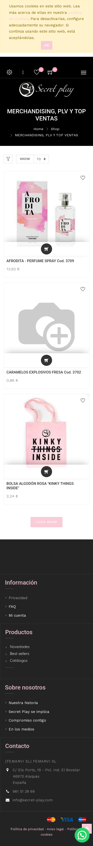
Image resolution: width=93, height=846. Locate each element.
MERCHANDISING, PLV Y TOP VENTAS (46, 135)
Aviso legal (55, 829)
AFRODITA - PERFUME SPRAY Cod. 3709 (40, 261)
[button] (46, 249)
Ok (46, 45)
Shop (55, 129)
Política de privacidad (27, 829)
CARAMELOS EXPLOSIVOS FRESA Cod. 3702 (43, 372)
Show (25, 159)
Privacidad (19, 598)
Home (38, 129)
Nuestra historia (23, 703)
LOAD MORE (46, 522)
